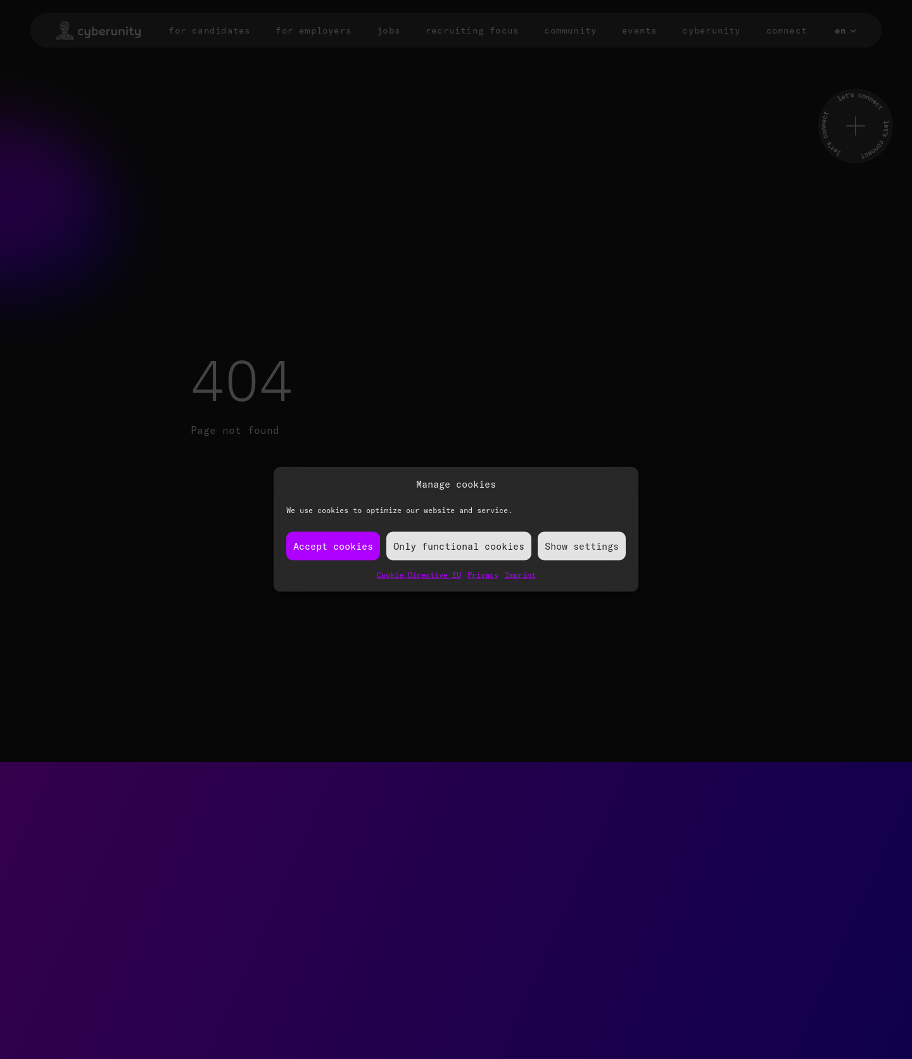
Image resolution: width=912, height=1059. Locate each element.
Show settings (582, 546)
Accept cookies (333, 546)
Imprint (520, 575)
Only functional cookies (458, 546)
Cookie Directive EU (419, 575)
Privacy (482, 575)
